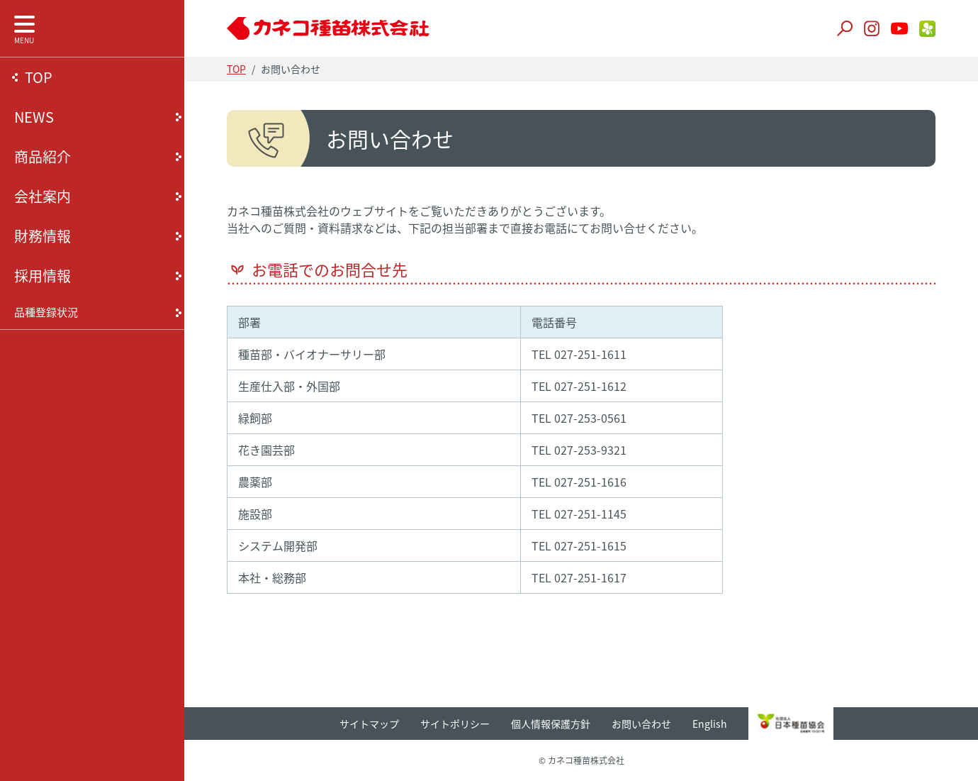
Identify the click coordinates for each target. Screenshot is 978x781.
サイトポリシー (455, 723)
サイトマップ (369, 723)
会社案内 (42, 196)
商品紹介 (42, 156)
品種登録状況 (46, 312)
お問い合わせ (641, 723)
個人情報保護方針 (550, 723)
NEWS (34, 116)
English (709, 723)
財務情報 (42, 236)
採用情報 (42, 275)
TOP (38, 77)
